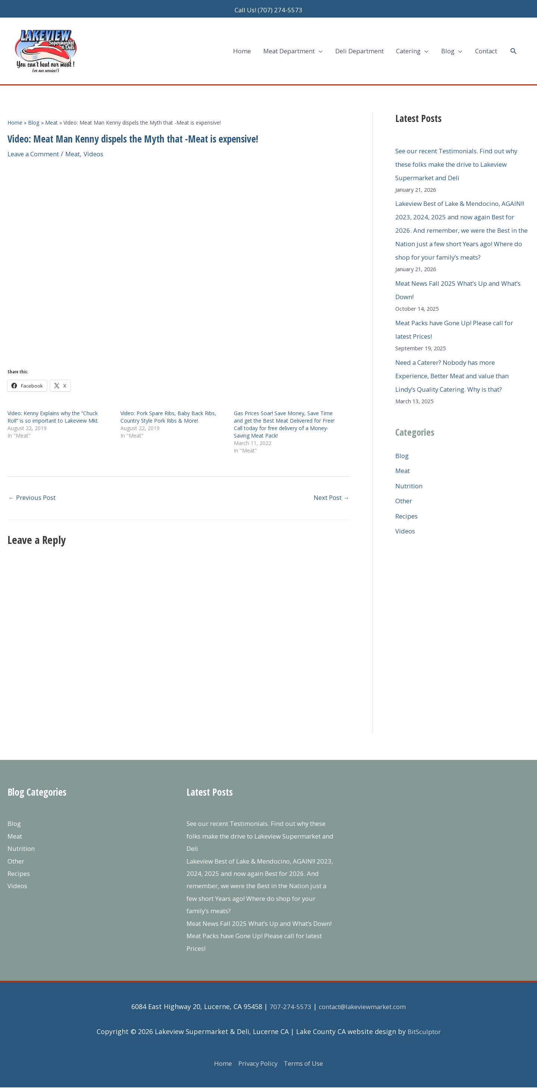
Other (404, 503)
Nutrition (410, 487)
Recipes (407, 518)
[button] (513, 44)
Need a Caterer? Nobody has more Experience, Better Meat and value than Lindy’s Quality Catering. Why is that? (458, 378)
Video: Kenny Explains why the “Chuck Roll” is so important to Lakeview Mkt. (53, 405)
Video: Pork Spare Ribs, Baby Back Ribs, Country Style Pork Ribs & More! (168, 405)
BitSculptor (424, 1033)
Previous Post (34, 486)
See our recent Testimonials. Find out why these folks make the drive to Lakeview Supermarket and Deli (455, 153)
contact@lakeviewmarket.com (362, 1009)
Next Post (329, 486)
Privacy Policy (256, 1065)
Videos (102, 142)
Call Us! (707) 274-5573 (268, 7)
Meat (79, 142)
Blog (402, 457)
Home (218, 1065)
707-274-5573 (286, 1009)
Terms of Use (306, 1065)
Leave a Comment (36, 142)
